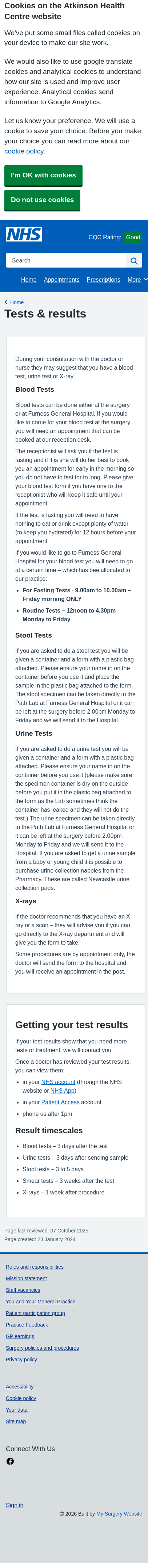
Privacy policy (21, 1359)
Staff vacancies (23, 1290)
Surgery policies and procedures (42, 1347)
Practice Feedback (27, 1324)
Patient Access (60, 1102)
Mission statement (26, 1278)
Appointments (62, 279)
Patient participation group (35, 1313)
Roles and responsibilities (35, 1266)
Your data (17, 1409)
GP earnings (20, 1336)
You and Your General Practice (41, 1301)
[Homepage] (24, 234)
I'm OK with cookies (43, 175)
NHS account (58, 1082)
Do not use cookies (42, 199)
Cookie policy (21, 1398)
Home (29, 279)
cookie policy (23, 151)
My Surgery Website (119, 1513)
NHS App (62, 1090)
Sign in (14, 1505)
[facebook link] (10, 1461)
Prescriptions (103, 279)
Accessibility (19, 1386)
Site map (16, 1421)
